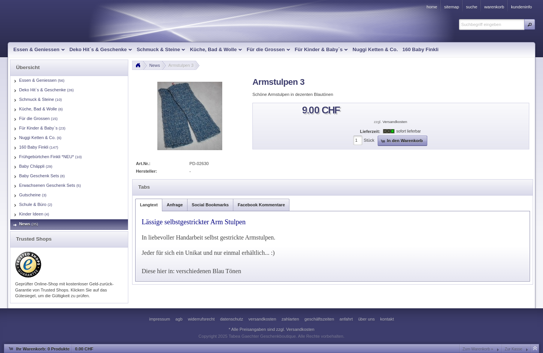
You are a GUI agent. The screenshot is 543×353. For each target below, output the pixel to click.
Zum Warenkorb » (477, 349)
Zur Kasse (513, 349)
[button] (529, 24)
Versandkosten (395, 122)
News (154, 65)
